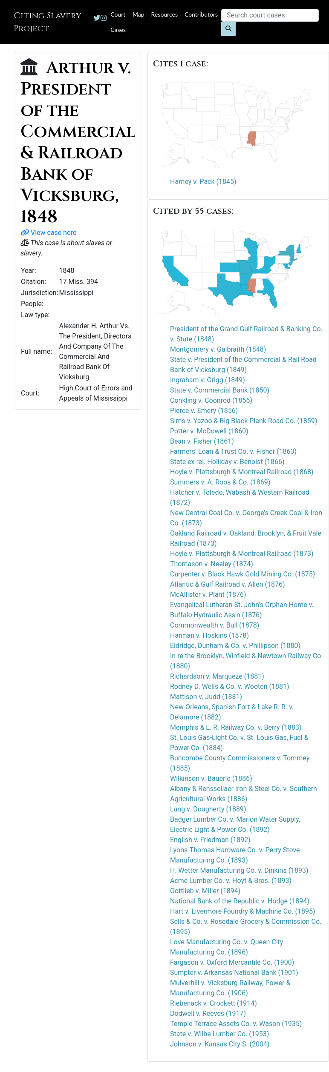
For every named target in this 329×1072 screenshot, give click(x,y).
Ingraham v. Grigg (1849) (207, 380)
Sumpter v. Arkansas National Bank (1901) (234, 973)
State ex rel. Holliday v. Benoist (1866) (227, 462)
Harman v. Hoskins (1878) (209, 635)
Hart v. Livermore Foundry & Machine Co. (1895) (242, 911)
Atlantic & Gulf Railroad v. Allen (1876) (227, 584)
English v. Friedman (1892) (210, 840)
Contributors (201, 14)
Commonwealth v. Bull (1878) (214, 625)
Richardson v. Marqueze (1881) (217, 676)
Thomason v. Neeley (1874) (211, 564)
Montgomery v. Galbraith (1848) (218, 349)
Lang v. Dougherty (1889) (208, 809)
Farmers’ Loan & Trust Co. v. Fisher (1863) (233, 451)
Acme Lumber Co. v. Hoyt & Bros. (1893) (230, 881)
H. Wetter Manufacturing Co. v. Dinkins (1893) (239, 870)
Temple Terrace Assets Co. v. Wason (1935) (236, 1024)
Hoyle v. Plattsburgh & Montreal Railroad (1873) (242, 554)
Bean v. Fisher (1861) (202, 441)
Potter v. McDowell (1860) (209, 431)
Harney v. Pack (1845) (203, 182)
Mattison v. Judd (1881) (206, 697)
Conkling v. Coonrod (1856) (211, 400)
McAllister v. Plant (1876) (208, 594)
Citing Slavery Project (47, 22)
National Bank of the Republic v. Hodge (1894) (239, 901)
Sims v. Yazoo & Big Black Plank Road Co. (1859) (243, 421)
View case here (48, 233)
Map (138, 14)
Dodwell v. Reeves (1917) (208, 1013)
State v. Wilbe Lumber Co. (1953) (219, 1034)
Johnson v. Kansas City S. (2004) (219, 1044)
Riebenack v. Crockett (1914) (213, 1003)
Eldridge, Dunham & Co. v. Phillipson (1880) (235, 646)
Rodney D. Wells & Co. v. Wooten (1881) (229, 686)
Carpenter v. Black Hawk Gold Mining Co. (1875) (242, 574)
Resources (164, 14)
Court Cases (118, 22)
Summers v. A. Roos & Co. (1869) (220, 482)
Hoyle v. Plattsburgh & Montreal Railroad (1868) (242, 472)
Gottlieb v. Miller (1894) (205, 891)
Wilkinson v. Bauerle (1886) (211, 778)
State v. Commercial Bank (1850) (219, 390)
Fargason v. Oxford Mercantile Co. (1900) (232, 962)
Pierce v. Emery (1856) (204, 411)
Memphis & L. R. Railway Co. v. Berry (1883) (235, 727)
